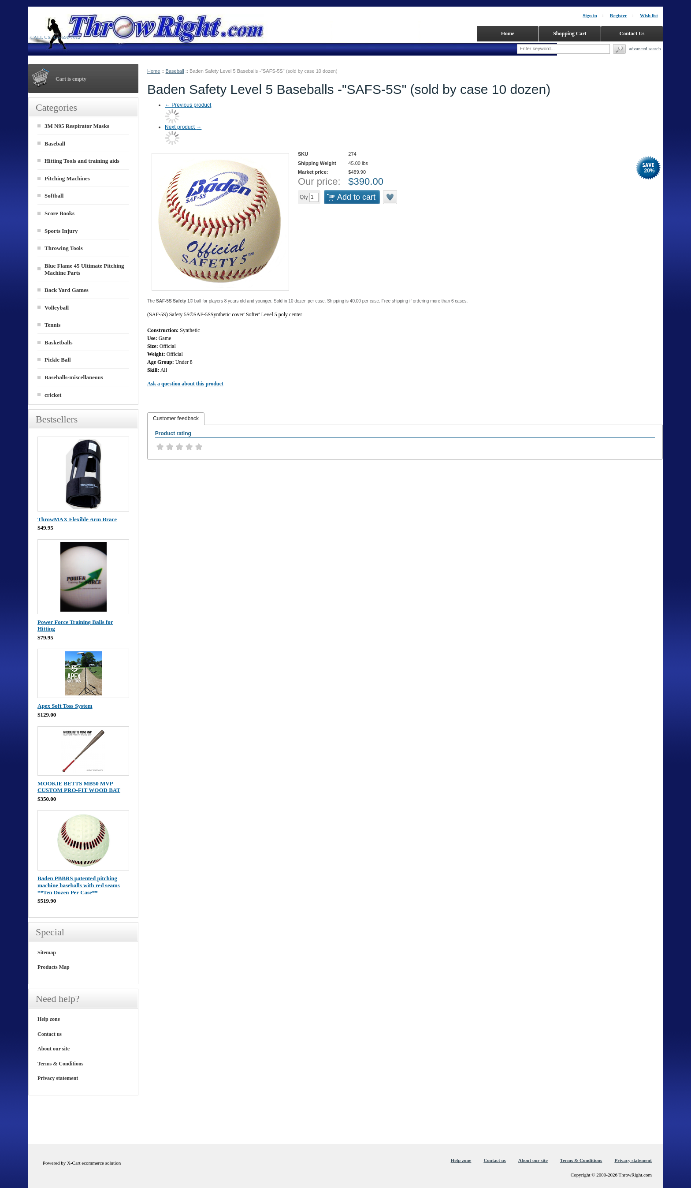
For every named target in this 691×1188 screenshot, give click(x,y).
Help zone (48, 1019)
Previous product (188, 105)
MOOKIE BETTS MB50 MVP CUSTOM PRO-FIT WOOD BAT (78, 787)
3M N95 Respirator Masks (77, 126)
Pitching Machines (67, 178)
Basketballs (59, 342)
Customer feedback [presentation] (176, 418)
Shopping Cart (570, 33)
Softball (54, 195)
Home (153, 71)
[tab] (175, 419)
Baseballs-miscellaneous (74, 377)
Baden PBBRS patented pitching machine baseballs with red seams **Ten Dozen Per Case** (78, 885)
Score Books (59, 213)
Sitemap (46, 952)
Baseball (175, 71)
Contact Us (632, 33)
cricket (53, 395)
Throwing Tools (64, 248)
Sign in (590, 15)
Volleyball (57, 307)
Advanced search (645, 48)
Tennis (52, 324)
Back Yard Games (67, 290)
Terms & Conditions (60, 1064)
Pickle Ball (58, 359)
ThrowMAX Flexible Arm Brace (77, 519)
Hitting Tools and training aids (82, 160)
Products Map (53, 967)
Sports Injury (61, 231)
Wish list (649, 15)
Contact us (49, 1034)
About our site (53, 1049)
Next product (183, 127)
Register (618, 15)
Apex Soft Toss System (65, 705)
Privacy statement (57, 1078)
